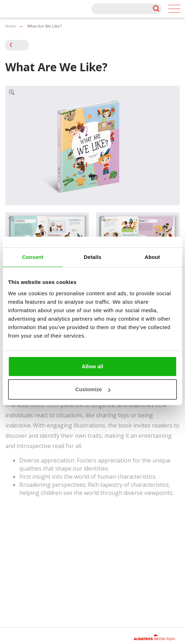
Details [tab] (92, 257)
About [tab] (152, 257)
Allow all (92, 366)
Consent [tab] (33, 257)
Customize (92, 389)
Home (10, 26)
